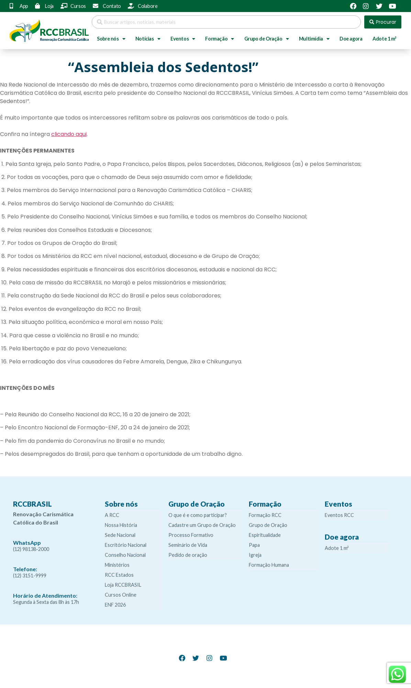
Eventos (182, 39)
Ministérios (117, 565)
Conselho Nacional (125, 555)
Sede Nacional (120, 535)
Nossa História (121, 525)
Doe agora (351, 39)
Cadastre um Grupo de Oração (202, 525)
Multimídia (314, 39)
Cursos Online (120, 595)
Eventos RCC (339, 515)
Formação (219, 39)
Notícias (147, 39)
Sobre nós (111, 39)
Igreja (255, 555)
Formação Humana (269, 565)
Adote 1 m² (384, 39)
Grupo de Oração (266, 39)
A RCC (112, 515)
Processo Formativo (190, 535)
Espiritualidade (265, 535)
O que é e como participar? (197, 515)
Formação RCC (265, 515)
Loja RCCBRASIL (123, 585)
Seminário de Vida (187, 545)
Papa (254, 545)
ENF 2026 (115, 605)
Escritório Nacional (125, 545)
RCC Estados (119, 575)
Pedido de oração (187, 555)
